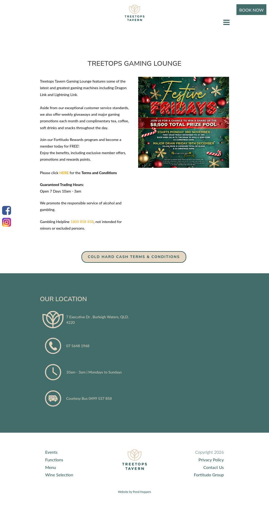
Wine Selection (59, 474)
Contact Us (213, 467)
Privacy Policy (211, 459)
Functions (54, 459)
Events (51, 452)
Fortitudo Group (209, 474)
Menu (50, 467)
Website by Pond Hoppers (134, 491)
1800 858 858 (82, 221)
